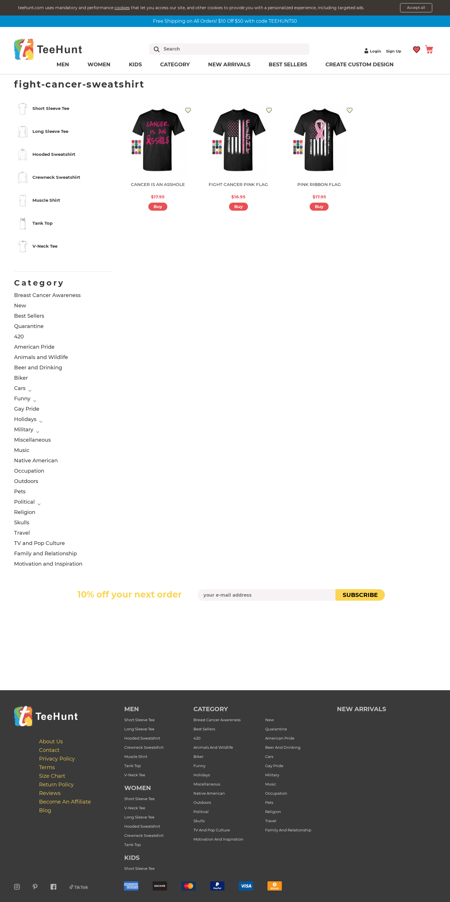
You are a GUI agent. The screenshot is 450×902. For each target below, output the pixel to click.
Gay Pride (26, 409)
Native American (36, 460)
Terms (47, 767)
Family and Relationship (45, 553)
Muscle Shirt (135, 756)
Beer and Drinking (38, 367)
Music (21, 450)
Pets (20, 491)
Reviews (50, 793)
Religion (24, 512)
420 (19, 336)
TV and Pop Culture (39, 543)
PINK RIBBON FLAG (319, 184)
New (20, 305)
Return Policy (56, 784)
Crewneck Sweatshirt (144, 747)
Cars (20, 388)
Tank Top (132, 765)
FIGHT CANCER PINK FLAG (238, 184)
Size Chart (52, 776)
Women (99, 64)
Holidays (25, 419)
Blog (45, 810)
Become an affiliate (65, 802)
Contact (49, 750)
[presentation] (225, 614)
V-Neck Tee (134, 775)
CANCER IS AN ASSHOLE (158, 184)
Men (63, 64)
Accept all (416, 7)
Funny (22, 398)
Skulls (21, 522)
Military (23, 429)
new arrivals (361, 709)
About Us (51, 741)
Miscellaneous (32, 440)
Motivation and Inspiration (48, 564)
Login (372, 51)
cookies (122, 7)
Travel (22, 533)
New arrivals (229, 64)
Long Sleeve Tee (139, 729)
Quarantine (29, 326)
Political (24, 502)
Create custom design (359, 64)
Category (175, 64)
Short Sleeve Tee (139, 719)
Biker (21, 378)
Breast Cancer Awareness (47, 295)
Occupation (29, 471)
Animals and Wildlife (41, 357)
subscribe (360, 594)
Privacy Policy (57, 759)
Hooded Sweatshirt (142, 738)
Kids (135, 64)
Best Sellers (288, 64)
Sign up (393, 51)
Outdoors (26, 481)
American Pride (34, 347)
